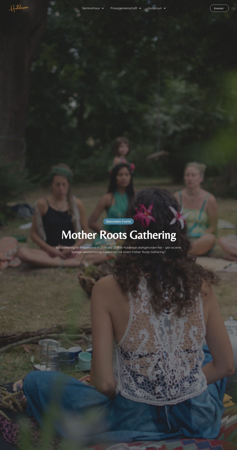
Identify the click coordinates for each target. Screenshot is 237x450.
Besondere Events (118, 221)
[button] (93, 8)
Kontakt (219, 8)
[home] (18, 8)
